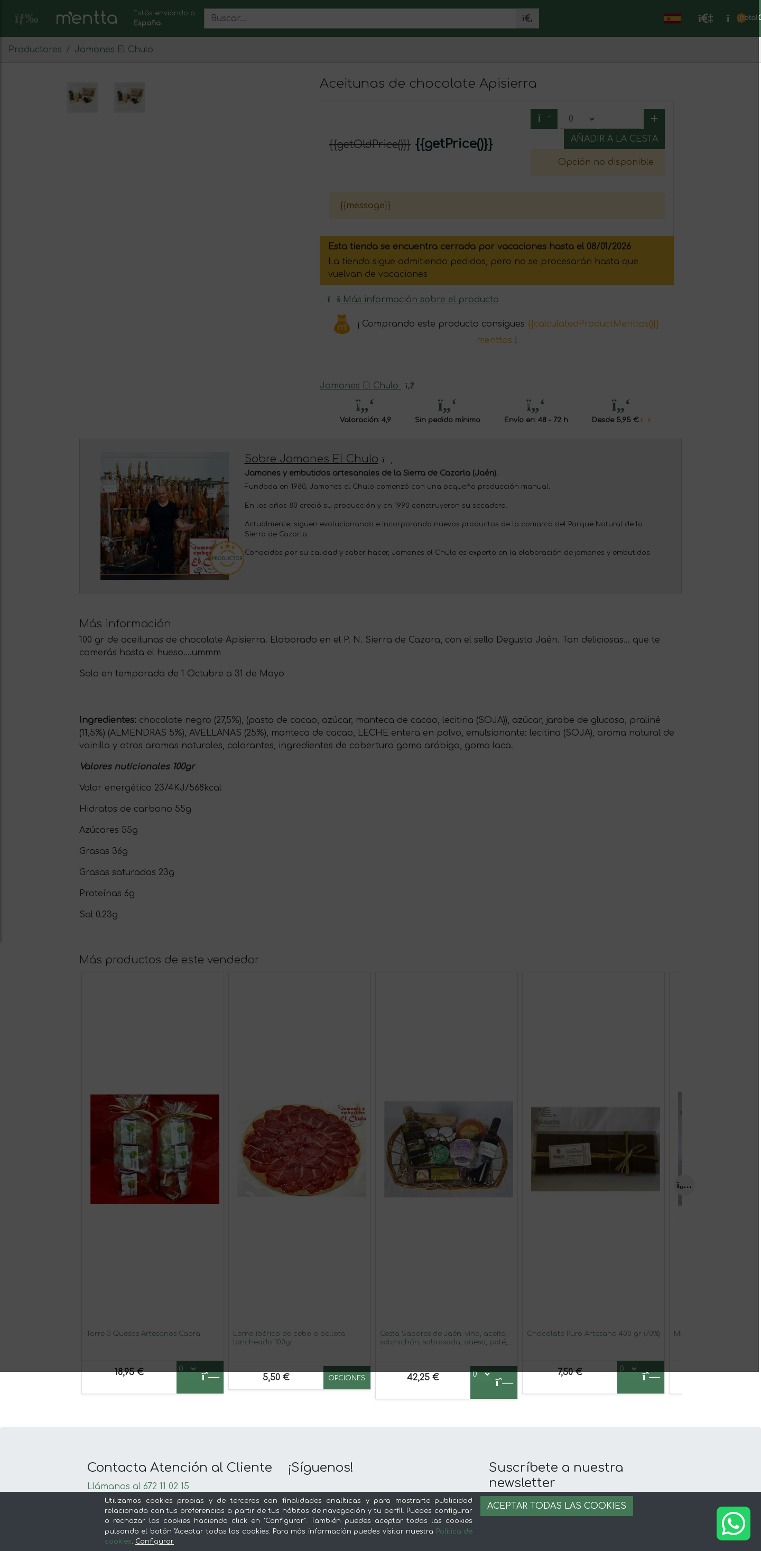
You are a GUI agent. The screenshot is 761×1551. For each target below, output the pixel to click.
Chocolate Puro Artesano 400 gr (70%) (593, 1334)
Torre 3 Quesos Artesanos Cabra (143, 1334)
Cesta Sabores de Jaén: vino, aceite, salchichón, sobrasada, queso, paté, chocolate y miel (443, 1342)
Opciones (346, 1378)
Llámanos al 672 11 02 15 (138, 1486)
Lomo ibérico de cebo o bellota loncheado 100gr (289, 1337)
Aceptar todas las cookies (556, 1506)
